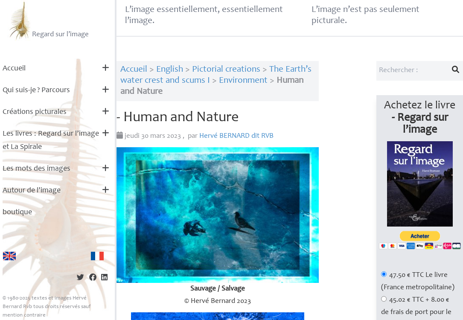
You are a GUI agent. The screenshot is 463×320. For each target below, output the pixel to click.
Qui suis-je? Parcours (36, 90)
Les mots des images (36, 169)
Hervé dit (236, 136)
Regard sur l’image (48, 20)
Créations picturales (35, 112)
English (169, 69)
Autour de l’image (32, 191)
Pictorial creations (226, 69)
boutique (17, 212)
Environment (243, 80)
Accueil (14, 69)
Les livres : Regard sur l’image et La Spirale (51, 140)
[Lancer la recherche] (455, 71)
